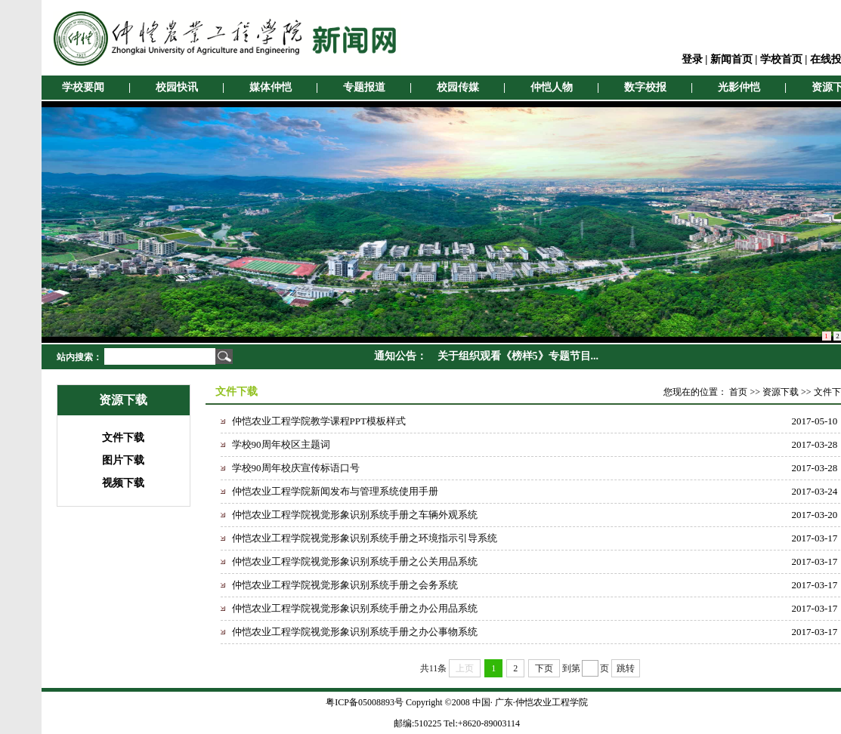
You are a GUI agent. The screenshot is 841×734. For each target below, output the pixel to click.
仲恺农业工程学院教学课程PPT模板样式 (319, 421)
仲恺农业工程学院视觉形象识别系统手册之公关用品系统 (355, 561)
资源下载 (780, 392)
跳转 (626, 668)
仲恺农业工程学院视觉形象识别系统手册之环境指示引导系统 (364, 538)
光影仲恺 (739, 87)
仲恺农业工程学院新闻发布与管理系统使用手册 (335, 491)
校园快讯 (177, 87)
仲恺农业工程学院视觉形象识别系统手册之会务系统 (345, 585)
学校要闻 (83, 87)
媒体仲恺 (270, 87)
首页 (738, 392)
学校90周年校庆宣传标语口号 (296, 467)
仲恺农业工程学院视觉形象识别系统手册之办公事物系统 (355, 631)
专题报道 (364, 87)
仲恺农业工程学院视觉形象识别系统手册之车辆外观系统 (355, 514)
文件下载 (123, 437)
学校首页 (781, 59)
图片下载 (123, 460)
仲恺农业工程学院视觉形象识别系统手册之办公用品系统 (355, 608)
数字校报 (645, 87)
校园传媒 (458, 87)
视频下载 (123, 483)
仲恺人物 (551, 87)
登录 (692, 59)
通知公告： (400, 356)
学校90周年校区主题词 (281, 444)
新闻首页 (731, 59)
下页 (544, 668)
